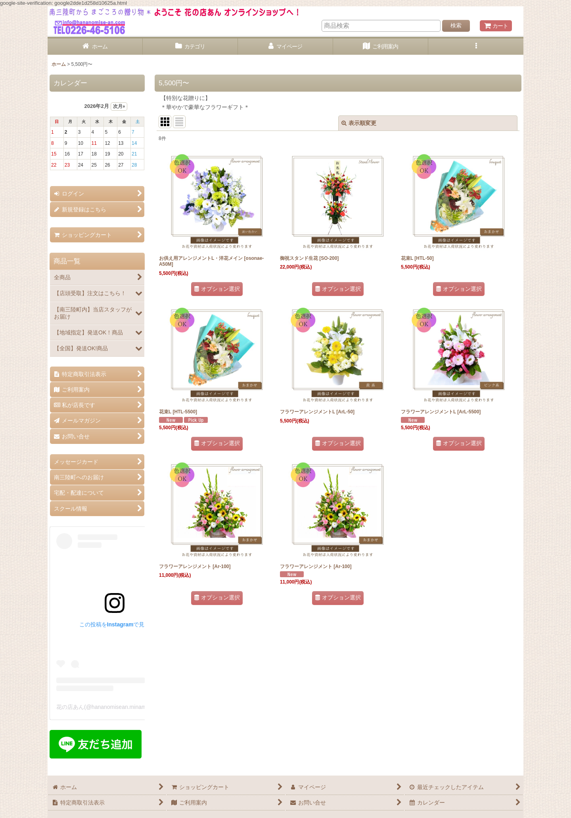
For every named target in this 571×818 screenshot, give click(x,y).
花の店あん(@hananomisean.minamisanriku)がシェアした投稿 (134, 707)
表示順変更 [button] (358, 123)
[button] (475, 46)
